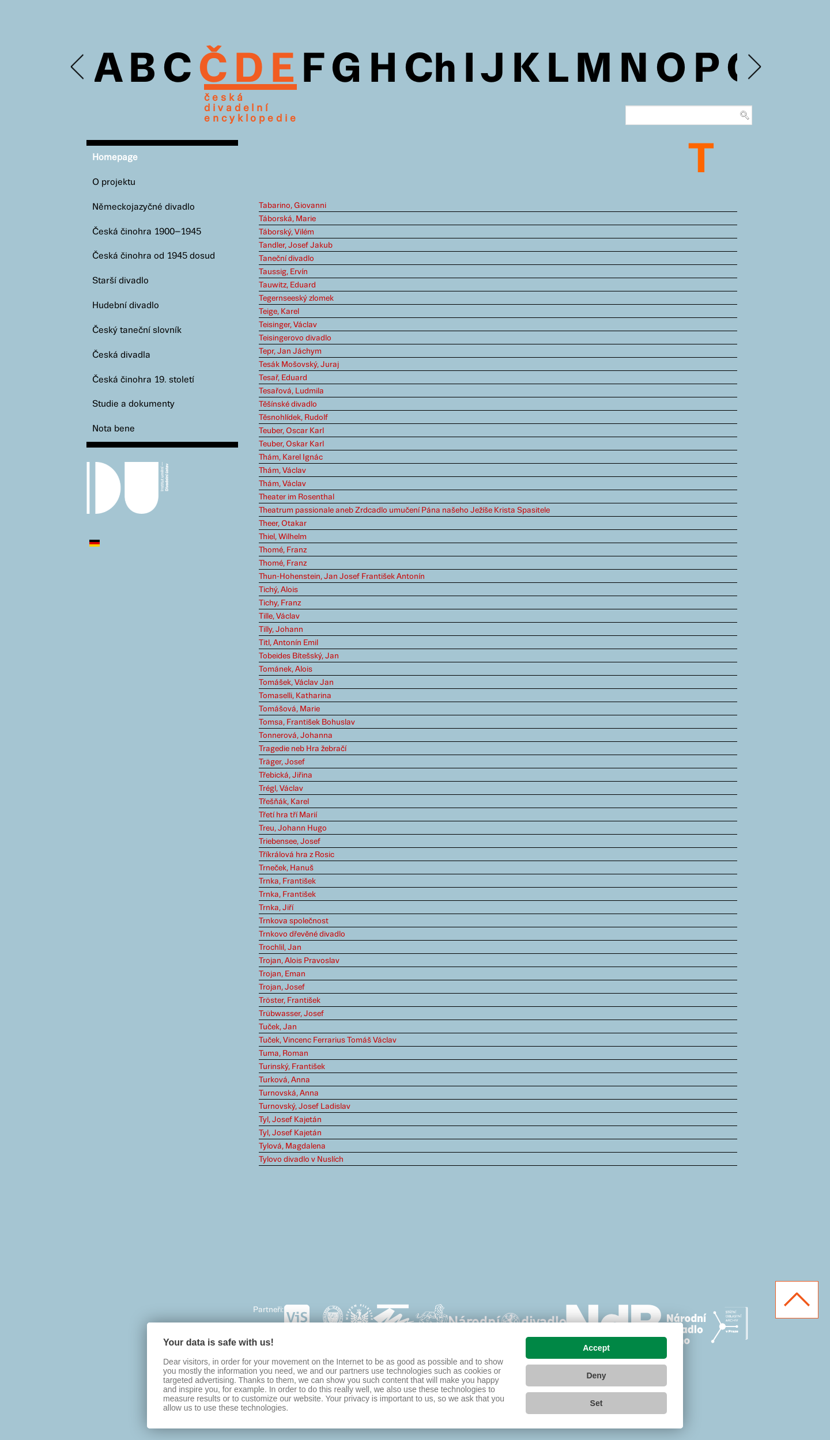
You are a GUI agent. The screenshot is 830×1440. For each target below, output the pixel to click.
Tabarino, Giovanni (292, 206)
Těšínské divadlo (288, 404)
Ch (430, 70)
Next (753, 67)
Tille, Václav (279, 616)
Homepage (115, 157)
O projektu (113, 182)
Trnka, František (287, 881)
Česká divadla (121, 355)
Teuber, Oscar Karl (291, 431)
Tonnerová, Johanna (296, 736)
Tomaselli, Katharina (295, 696)
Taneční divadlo (286, 259)
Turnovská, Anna (289, 1093)
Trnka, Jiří (276, 908)
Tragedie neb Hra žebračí (302, 749)
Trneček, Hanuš (286, 868)
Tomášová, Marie (289, 709)
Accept (596, 1347)
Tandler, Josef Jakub (296, 245)
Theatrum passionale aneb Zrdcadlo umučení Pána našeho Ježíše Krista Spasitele (404, 510)
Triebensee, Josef (289, 842)
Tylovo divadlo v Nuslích (301, 1159)
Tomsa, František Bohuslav (307, 722)
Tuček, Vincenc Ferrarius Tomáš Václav (328, 1040)
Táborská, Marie (287, 219)
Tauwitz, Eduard (287, 285)
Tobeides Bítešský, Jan (299, 656)
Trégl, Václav (281, 789)
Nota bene (113, 429)
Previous (78, 67)
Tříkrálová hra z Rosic (296, 855)
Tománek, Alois (285, 669)
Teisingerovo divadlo (295, 338)
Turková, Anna (284, 1080)
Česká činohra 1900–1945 (146, 232)
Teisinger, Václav (288, 325)
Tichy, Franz (280, 603)
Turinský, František (292, 1067)
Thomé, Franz (283, 550)
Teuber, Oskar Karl (291, 444)
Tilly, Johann (281, 630)
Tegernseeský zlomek (296, 298)
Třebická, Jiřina (285, 775)
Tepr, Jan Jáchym (290, 351)
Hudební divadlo (125, 305)
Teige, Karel (279, 312)
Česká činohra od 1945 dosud (153, 256)
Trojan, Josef (282, 987)
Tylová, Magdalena (292, 1146)
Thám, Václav (282, 471)
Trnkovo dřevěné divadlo (302, 934)
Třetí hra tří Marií (288, 815)
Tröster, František (289, 1000)
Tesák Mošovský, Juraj (299, 365)
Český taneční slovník (137, 330)
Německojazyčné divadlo (143, 207)
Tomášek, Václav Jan (296, 683)
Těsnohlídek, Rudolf (293, 418)
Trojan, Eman (282, 974)
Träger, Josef (282, 762)
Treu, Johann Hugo (293, 828)
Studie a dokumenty (133, 404)
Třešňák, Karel (284, 802)
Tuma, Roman (283, 1053)
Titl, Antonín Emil (288, 643)
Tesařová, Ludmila (291, 391)
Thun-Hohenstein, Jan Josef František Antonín (342, 577)
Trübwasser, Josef (291, 1014)
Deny (596, 1375)
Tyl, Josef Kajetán (290, 1120)
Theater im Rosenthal (296, 497)
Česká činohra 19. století (143, 380)
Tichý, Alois (278, 590)
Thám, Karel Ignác (291, 457)
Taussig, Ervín (283, 272)
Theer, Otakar (283, 524)
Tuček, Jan (278, 1027)
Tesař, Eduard (283, 378)
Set (596, 1403)
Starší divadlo (120, 281)
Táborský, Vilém (286, 232)
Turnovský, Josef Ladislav (304, 1106)
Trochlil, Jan (280, 947)
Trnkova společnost (294, 921)
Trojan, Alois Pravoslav (299, 961)
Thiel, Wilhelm (283, 537)
